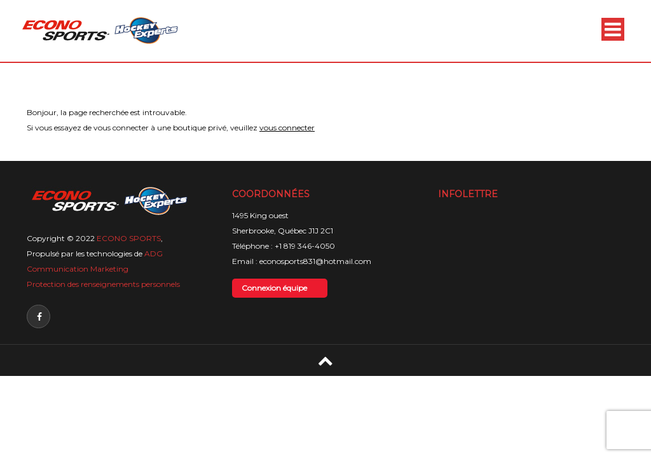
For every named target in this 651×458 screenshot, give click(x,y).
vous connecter (287, 127)
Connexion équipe (274, 288)
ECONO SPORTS (129, 238)
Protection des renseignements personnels (103, 284)
